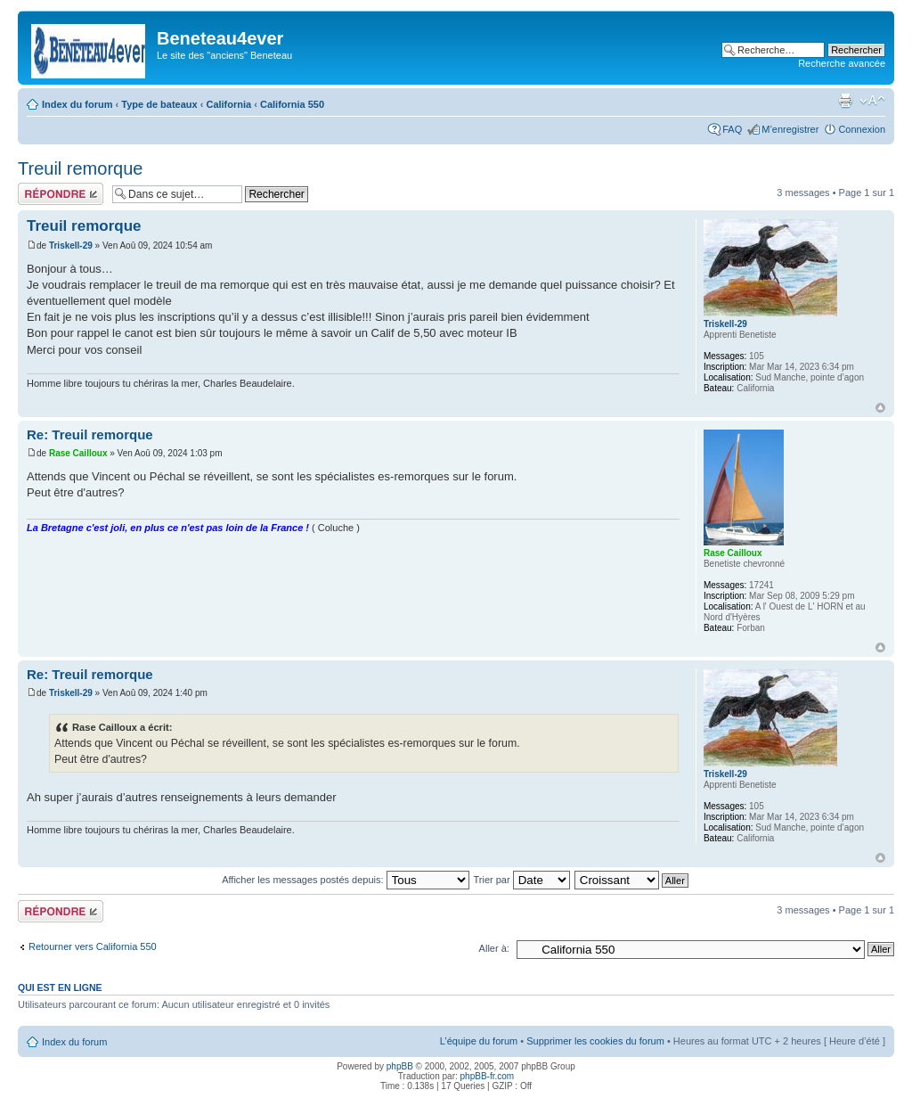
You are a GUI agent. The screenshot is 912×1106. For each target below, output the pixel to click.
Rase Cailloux (78, 453)
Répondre (60, 194)
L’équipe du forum (478, 1041)
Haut (880, 408)
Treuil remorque (80, 168)
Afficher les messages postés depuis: (345, 879)
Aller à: (494, 948)
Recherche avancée (841, 63)
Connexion (861, 129)
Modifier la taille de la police (872, 101)
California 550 (292, 104)
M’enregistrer (789, 129)
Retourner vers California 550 (92, 946)
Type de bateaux (159, 104)
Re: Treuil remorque (90, 434)
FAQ (732, 129)
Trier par (521, 879)
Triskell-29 (71, 245)
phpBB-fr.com (487, 1076)
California (228, 104)
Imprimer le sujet (845, 101)
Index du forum (77, 104)
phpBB (400, 1066)
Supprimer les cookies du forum (595, 1041)
